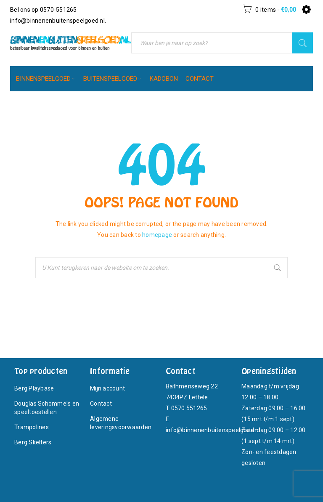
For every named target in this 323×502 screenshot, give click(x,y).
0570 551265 (189, 408)
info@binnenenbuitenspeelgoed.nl (57, 20)
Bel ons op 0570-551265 (43, 9)
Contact (101, 403)
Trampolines (31, 427)
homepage (157, 234)
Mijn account (107, 388)
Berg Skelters (32, 442)
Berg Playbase (34, 388)
